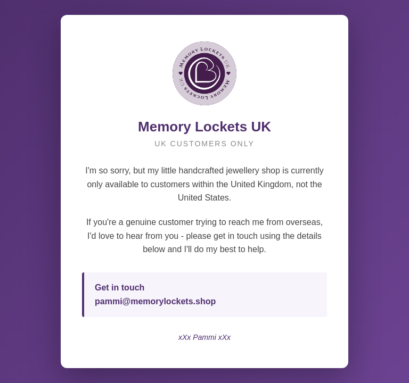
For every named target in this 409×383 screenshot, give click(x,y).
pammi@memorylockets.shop (155, 301)
